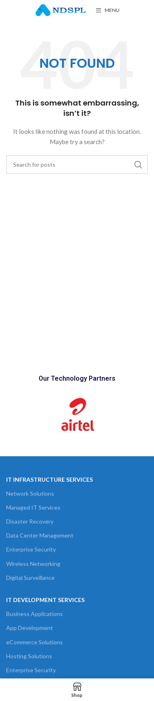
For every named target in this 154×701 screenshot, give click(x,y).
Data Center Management (40, 535)
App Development (29, 627)
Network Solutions (30, 493)
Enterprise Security (31, 549)
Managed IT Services (33, 507)
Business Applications (34, 613)
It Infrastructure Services (49, 479)
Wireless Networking (33, 563)
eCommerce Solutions (34, 642)
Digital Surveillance (30, 577)
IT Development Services (45, 599)
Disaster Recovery (29, 521)
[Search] (77, 164)
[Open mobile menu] (108, 10)
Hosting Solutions (29, 656)
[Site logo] (60, 9)
